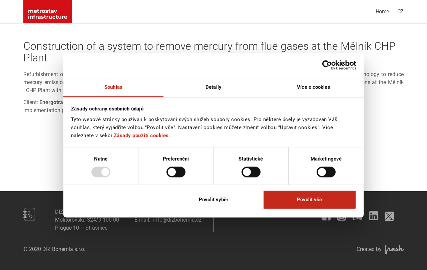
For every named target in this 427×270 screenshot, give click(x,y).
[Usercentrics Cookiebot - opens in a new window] (327, 65)
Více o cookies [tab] (313, 87)
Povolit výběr (213, 200)
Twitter (387, 214)
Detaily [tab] (213, 87)
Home (382, 11)
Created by (380, 249)
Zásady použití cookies (141, 135)
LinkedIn (371, 214)
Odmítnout (117, 200)
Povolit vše (309, 200)
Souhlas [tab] (113, 87)
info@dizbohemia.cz (177, 220)
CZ (400, 11)
